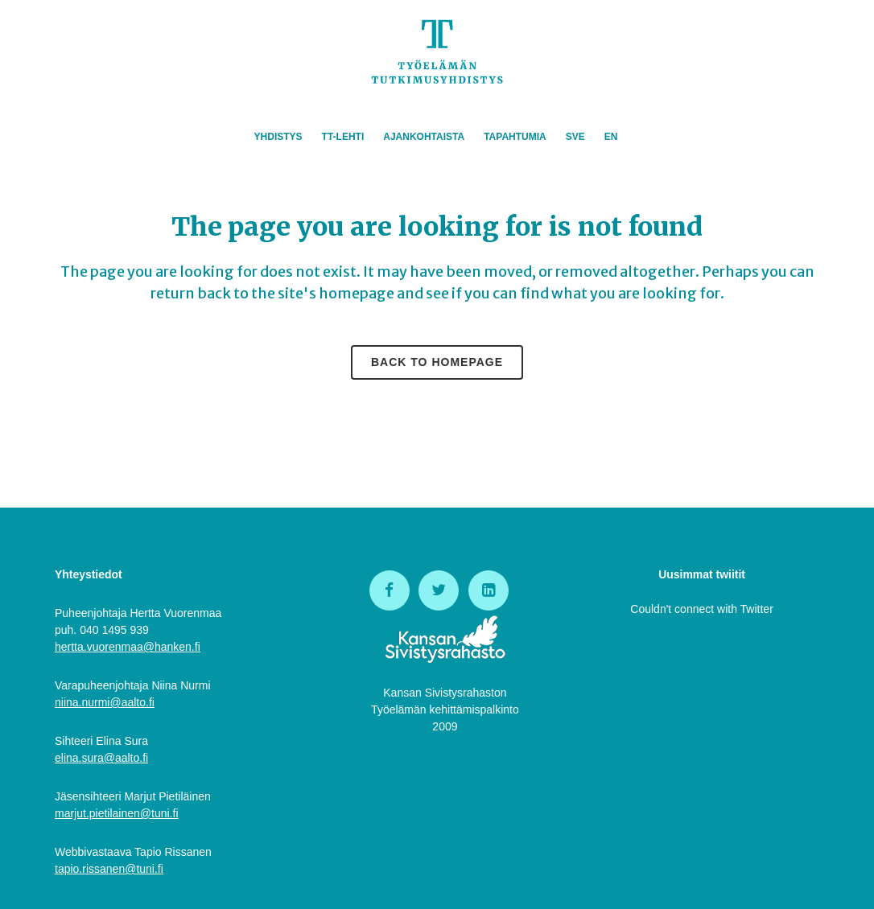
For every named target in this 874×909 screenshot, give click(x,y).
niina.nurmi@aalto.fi (105, 702)
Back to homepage (437, 362)
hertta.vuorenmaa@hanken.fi (127, 646)
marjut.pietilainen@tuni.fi (117, 813)
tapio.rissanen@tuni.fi (109, 868)
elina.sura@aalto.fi (101, 757)
